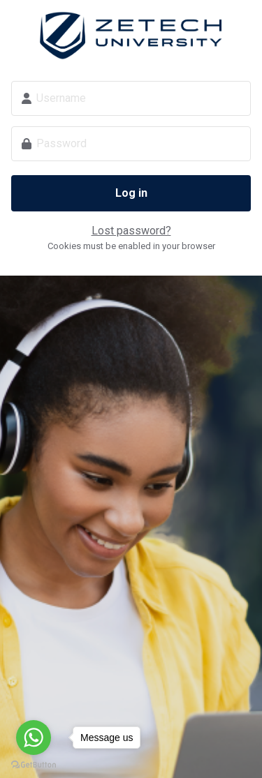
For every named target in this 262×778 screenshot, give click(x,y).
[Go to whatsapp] (33, 737)
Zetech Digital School (131, 35)
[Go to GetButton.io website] (33, 764)
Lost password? (131, 230)
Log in (131, 193)
